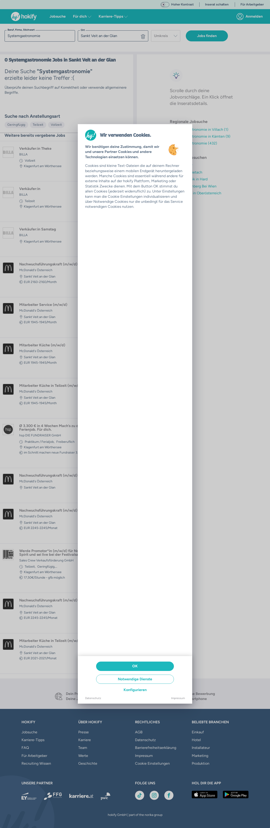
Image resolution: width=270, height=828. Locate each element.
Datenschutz (93, 698)
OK (135, 666)
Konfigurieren (135, 690)
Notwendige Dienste (135, 679)
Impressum (178, 698)
